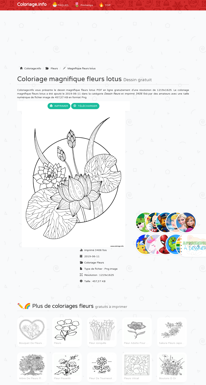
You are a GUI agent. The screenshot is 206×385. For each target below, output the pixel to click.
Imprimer (59, 105)
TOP (105, 4)
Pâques (60, 4)
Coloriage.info (31, 4)
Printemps (83, 4)
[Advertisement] (103, 39)
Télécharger (85, 105)
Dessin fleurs (112, 93)
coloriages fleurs (73, 306)
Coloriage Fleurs (94, 262)
